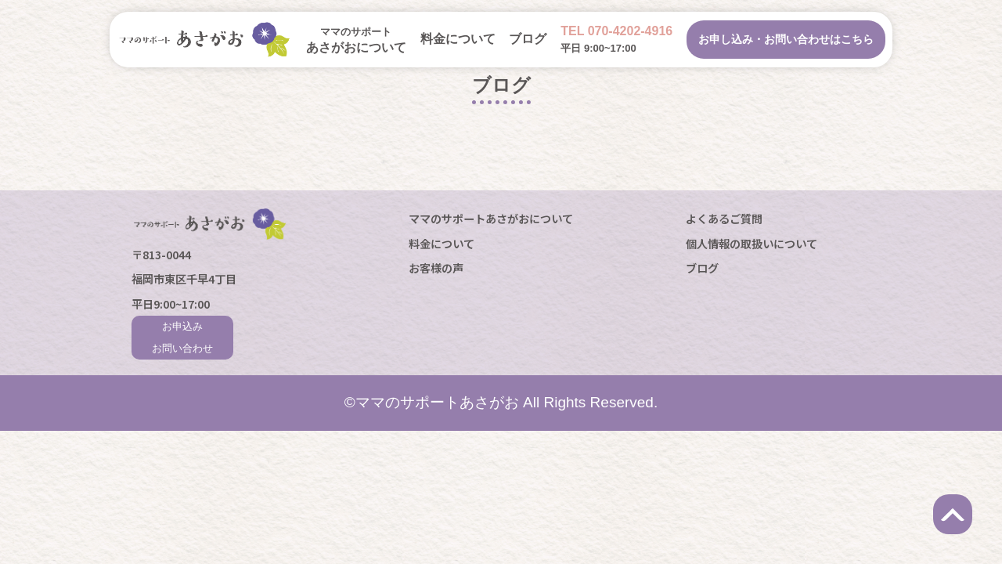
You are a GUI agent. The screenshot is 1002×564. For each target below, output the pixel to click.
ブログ (527, 38)
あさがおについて (356, 40)
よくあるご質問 (724, 218)
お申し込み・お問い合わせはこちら (786, 39)
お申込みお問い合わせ (182, 337)
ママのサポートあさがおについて (491, 218)
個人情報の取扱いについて (751, 243)
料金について (458, 38)
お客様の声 (436, 267)
